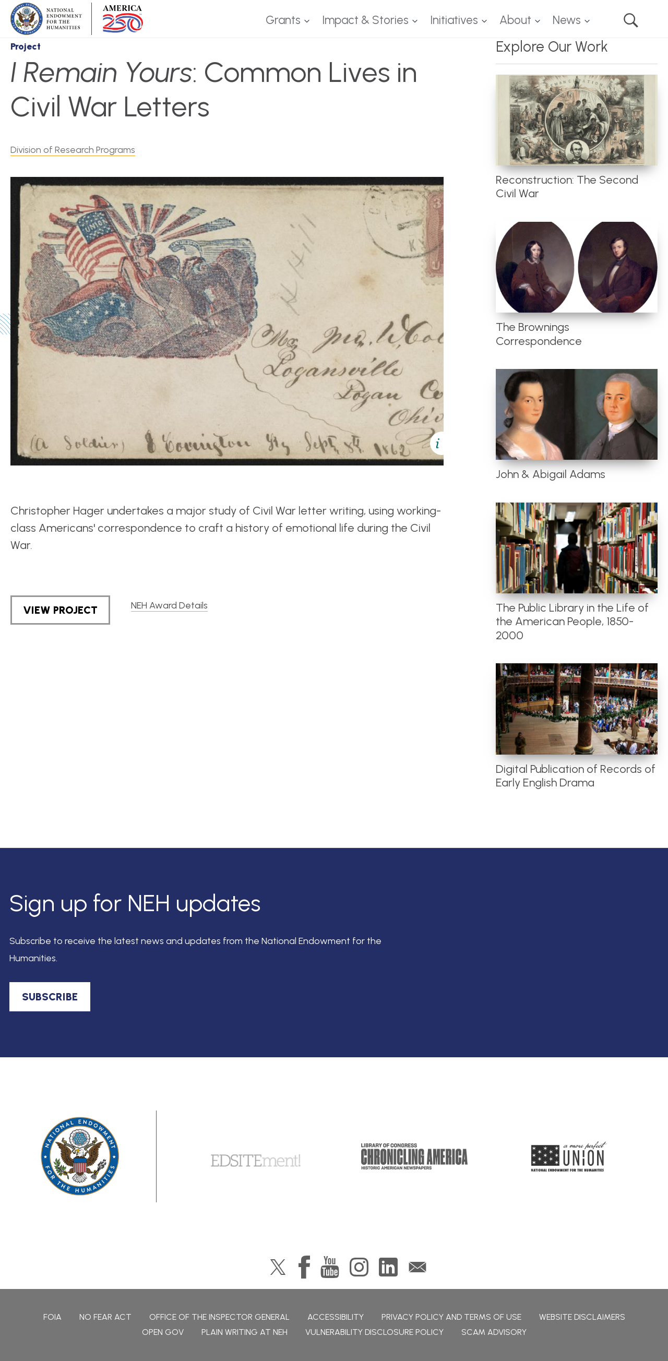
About (515, 20)
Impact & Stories (365, 20)
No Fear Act (105, 1317)
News (567, 20)
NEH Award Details (169, 605)
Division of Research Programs (72, 150)
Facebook (304, 1267)
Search (631, 20)
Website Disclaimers (582, 1317)
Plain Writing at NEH (244, 1332)
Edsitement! (256, 1156)
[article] (577, 138)
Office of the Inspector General (219, 1317)
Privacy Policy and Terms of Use (451, 1317)
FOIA (52, 1317)
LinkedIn (388, 1267)
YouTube (329, 1267)
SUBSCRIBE (50, 996)
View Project (60, 610)
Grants (283, 20)
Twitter (278, 1267)
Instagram (359, 1267)
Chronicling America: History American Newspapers (414, 1156)
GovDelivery (417, 1267)
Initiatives (454, 20)
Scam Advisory (494, 1332)
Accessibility (335, 1317)
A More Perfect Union (569, 1156)
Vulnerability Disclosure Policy (374, 1332)
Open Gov (163, 1332)
